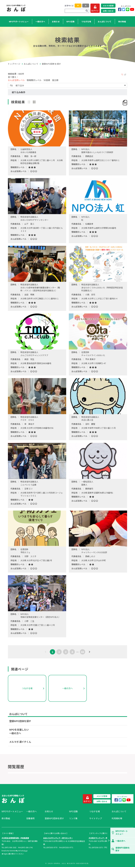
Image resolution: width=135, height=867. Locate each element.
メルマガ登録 (108, 5)
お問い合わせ (108, 11)
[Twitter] (123, 9)
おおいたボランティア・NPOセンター (58, 838)
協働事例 (30, 818)
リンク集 (73, 818)
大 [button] (85, 6)
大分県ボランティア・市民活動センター (104, 838)
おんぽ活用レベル (16, 80)
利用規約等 (117, 818)
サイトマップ (95, 818)
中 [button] (78, 6)
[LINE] (127, 9)
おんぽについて (104, 21)
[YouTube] (132, 9)
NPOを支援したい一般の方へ (19, 731)
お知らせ (56, 21)
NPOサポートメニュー (19, 21)
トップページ (14, 63)
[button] (108, 841)
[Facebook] (119, 9)
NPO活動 (70, 21)
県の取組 (122, 21)
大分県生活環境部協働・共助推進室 (15, 838)
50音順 (47, 80)
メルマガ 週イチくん (20, 741)
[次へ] (89, 651)
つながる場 (86, 21)
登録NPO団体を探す (20, 721)
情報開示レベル (34, 80)
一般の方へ (40, 21)
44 (82, 652)
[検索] (87, 11)
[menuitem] (12, 811)
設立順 (55, 80)
